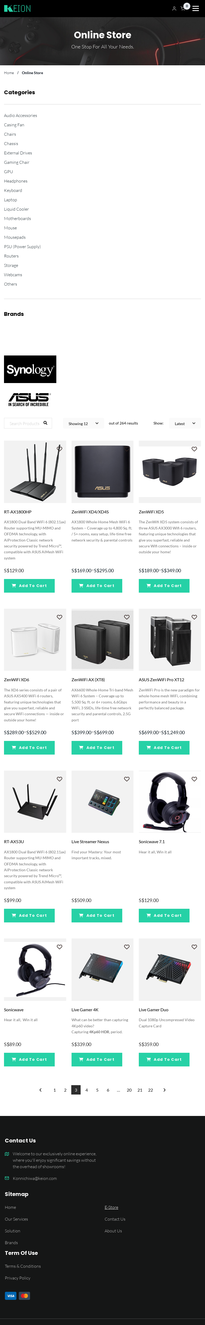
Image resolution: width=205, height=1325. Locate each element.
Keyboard (13, 190)
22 (150, 1089)
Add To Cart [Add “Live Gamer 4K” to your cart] (96, 1059)
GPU (8, 171)
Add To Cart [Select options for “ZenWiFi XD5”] (164, 585)
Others (10, 283)
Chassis (11, 143)
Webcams (13, 274)
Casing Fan (14, 124)
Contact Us (115, 1218)
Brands (11, 1242)
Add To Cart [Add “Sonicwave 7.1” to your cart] (164, 915)
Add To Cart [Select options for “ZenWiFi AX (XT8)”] (96, 747)
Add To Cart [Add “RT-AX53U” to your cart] (29, 915)
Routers (11, 255)
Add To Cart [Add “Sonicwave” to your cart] (29, 1059)
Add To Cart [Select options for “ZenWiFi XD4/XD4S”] (96, 585)
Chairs (10, 134)
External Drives (18, 152)
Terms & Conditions (23, 1266)
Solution (12, 1230)
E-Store (111, 1207)
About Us (113, 1230)
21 (139, 1089)
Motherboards (17, 218)
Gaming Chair (16, 162)
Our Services (16, 1218)
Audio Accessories (20, 115)
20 (129, 1089)
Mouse (10, 227)
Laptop (10, 199)
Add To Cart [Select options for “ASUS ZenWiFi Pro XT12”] (164, 747)
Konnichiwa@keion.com (35, 1178)
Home (10, 1207)
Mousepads (15, 237)
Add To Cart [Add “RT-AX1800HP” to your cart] (29, 585)
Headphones (15, 180)
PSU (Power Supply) (22, 246)
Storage (11, 265)
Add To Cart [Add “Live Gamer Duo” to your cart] (164, 1059)
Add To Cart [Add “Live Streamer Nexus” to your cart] (96, 915)
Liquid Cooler (16, 208)
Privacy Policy (17, 1277)
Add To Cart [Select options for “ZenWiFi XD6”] (29, 747)
